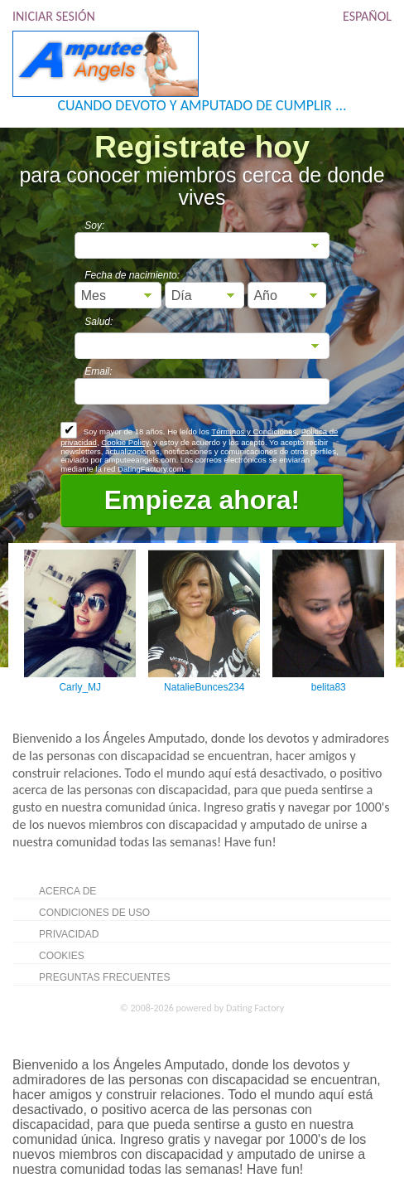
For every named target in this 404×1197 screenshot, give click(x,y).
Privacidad (69, 934)
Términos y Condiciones (253, 431)
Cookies (61, 956)
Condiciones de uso (94, 912)
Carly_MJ (80, 687)
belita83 (328, 687)
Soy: (94, 225)
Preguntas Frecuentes (104, 977)
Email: (98, 371)
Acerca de (67, 891)
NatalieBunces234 (204, 687)
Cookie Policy (124, 442)
